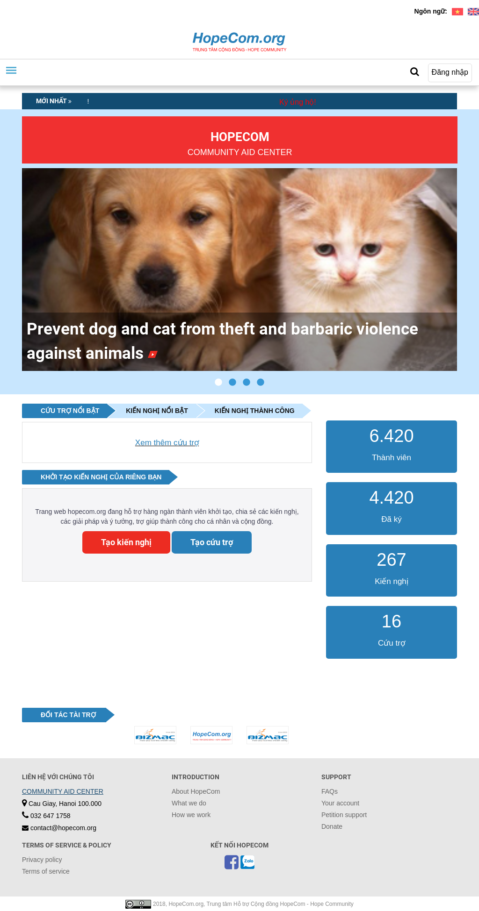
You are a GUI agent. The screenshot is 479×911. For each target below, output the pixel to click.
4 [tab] (260, 382)
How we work (191, 814)
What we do (189, 803)
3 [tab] (246, 382)
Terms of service (46, 871)
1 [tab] (218, 382)
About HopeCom (196, 791)
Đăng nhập (450, 72)
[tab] (64, 411)
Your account (340, 803)
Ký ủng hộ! (297, 102)
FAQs (329, 791)
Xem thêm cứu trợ (167, 442)
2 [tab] (232, 382)
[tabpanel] (239, 269)
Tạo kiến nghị (126, 542)
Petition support (344, 814)
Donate (331, 826)
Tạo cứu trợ (211, 542)
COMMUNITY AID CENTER (62, 791)
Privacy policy (42, 859)
